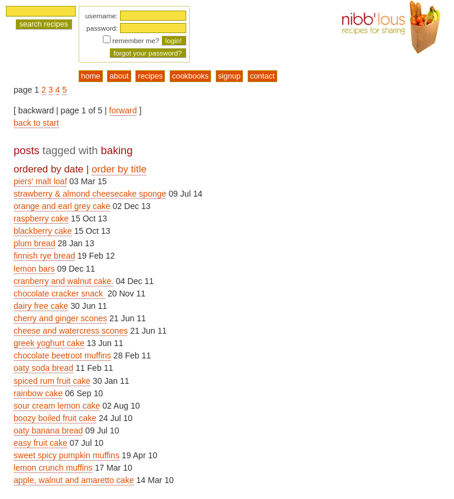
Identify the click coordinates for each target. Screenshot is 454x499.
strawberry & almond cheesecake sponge (90, 193)
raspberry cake (41, 218)
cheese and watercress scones (71, 330)
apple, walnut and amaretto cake (74, 480)
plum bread (34, 243)
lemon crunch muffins (53, 467)
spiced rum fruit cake (52, 381)
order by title (119, 169)
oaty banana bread (48, 430)
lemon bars (34, 268)
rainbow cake (38, 393)
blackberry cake (43, 231)
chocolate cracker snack (59, 293)
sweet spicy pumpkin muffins (66, 455)
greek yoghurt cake (49, 343)
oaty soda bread (43, 368)
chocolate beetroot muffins (62, 355)
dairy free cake (41, 306)
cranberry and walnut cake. (64, 281)
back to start (36, 123)
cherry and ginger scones (60, 318)
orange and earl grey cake (62, 206)
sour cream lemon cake (57, 405)
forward (123, 110)
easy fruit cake (40, 443)
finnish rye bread (44, 255)
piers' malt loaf (40, 181)
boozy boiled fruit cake (55, 418)
